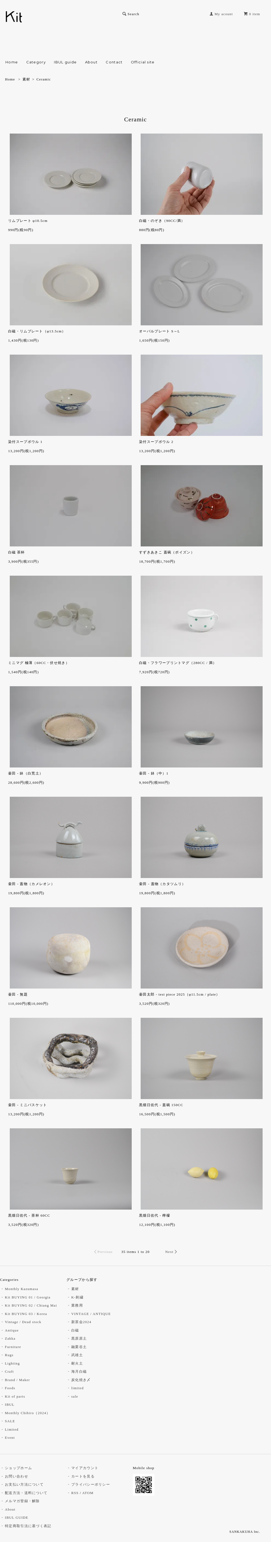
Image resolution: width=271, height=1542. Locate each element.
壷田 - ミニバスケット (27, 1105)
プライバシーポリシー (90, 1484)
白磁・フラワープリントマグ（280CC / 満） (178, 663)
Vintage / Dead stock (23, 1322)
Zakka (10, 1338)
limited (77, 1388)
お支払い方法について (24, 1484)
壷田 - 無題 (18, 994)
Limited (11, 1429)
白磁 (75, 1330)
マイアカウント (84, 1468)
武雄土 (77, 1355)
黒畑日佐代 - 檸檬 (154, 1215)
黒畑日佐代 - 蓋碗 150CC (161, 1105)
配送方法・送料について (26, 1493)
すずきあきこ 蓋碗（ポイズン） (167, 552)
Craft (9, 1371)
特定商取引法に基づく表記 (28, 1526)
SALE (10, 1421)
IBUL (10, 1404)
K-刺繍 (77, 1297)
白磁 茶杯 (16, 552)
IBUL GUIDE (16, 1517)
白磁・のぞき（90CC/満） (162, 221)
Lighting (12, 1363)
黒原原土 (79, 1338)
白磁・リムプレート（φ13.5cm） (37, 331)
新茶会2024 (81, 1322)
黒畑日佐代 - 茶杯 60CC (29, 1215)
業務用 (77, 1305)
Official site (143, 62)
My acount (224, 14)
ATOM (87, 1493)
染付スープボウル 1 (25, 442)
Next (169, 1252)
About (91, 62)
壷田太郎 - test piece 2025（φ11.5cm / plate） (179, 994)
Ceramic (44, 79)
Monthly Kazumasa (21, 1289)
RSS (75, 1493)
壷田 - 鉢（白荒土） (25, 773)
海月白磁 (79, 1371)
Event (10, 1438)
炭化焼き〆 (81, 1380)
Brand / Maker (17, 1380)
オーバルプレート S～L (159, 331)
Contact (114, 62)
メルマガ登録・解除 (22, 1501)
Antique (12, 1330)
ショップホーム (18, 1468)
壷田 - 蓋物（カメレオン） (31, 884)
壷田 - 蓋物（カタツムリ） (162, 884)
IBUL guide (65, 62)
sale (74, 1396)
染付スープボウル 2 (156, 442)
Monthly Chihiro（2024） (27, 1413)
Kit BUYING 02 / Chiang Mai (31, 1305)
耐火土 (77, 1363)
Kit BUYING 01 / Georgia (27, 1297)
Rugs (9, 1355)
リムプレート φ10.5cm (28, 221)
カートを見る (83, 1476)
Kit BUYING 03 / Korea (26, 1314)
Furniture (13, 1347)
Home (11, 62)
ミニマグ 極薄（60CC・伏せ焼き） (38, 663)
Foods (10, 1388)
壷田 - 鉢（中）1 (153, 773)
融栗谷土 (79, 1347)
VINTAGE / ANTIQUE (91, 1314)
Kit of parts (15, 1396)
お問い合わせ (16, 1476)
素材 (26, 79)
